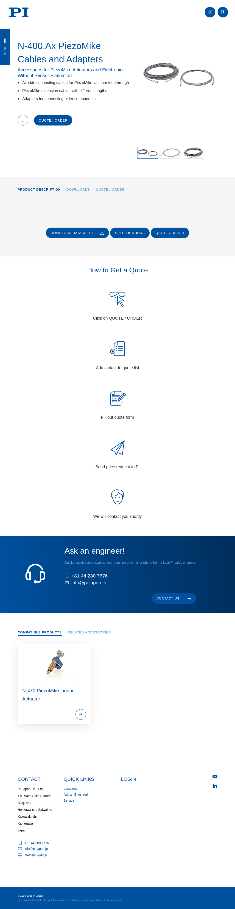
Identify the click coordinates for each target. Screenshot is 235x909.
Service (69, 800)
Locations (70, 788)
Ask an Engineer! (76, 794)
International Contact (29, 900)
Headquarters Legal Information (84, 900)
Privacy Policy (113, 900)
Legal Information (54, 900)
